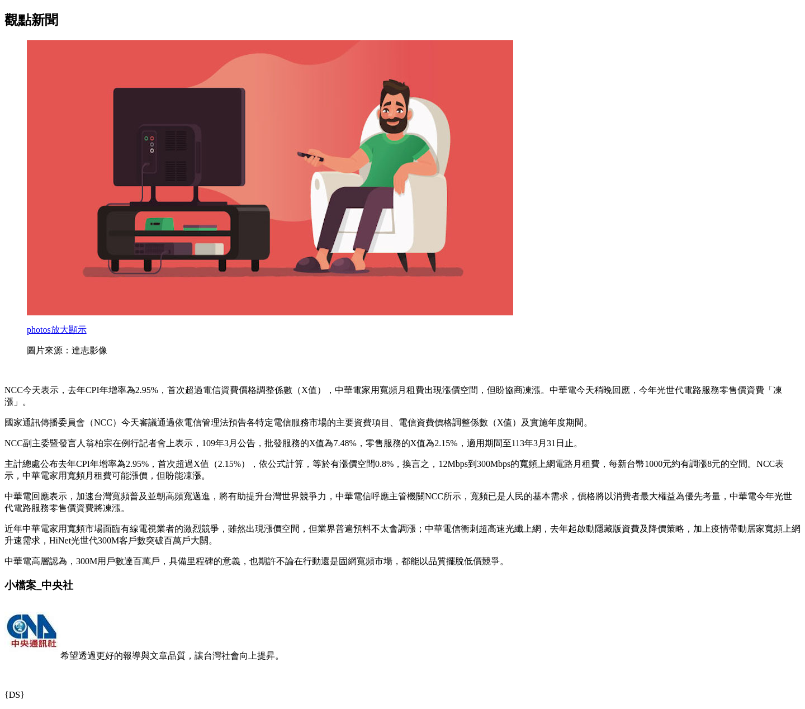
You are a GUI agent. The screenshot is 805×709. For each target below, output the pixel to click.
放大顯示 (57, 329)
